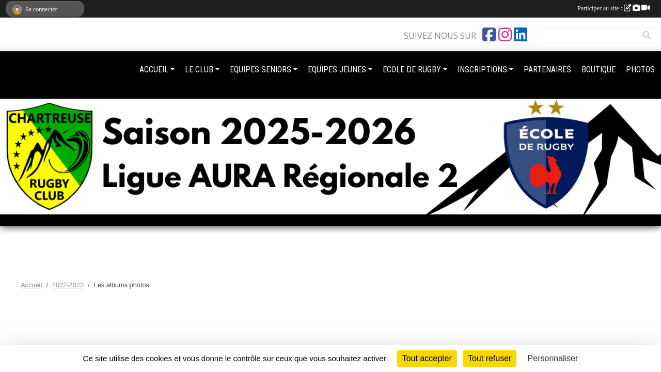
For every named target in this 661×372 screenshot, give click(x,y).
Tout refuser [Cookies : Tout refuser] (489, 358)
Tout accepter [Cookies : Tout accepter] (427, 358)
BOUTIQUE (598, 69)
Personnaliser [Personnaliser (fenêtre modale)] (553, 358)
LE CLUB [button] (199, 69)
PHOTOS (640, 69)
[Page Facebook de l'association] (489, 34)
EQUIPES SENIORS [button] (260, 69)
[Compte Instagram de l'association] (505, 34)
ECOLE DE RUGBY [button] (412, 69)
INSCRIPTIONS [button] (482, 69)
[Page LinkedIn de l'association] (520, 34)
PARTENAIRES (547, 69)
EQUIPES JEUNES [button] (337, 69)
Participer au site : (613, 8)
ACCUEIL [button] (153, 69)
